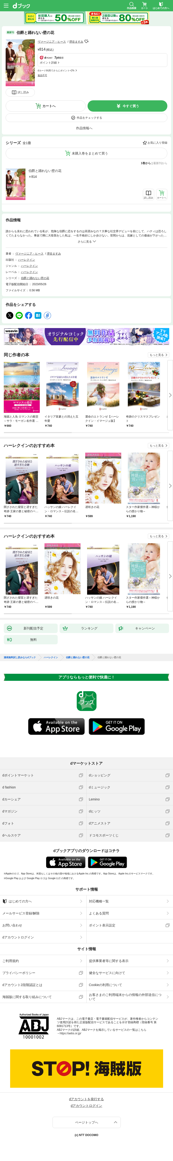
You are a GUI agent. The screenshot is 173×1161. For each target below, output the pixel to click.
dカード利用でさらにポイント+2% (56, 70)
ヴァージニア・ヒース (52, 41)
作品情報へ (84, 128)
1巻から (146, 163)
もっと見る (157, 355)
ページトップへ (86, 1122)
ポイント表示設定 (102, 925)
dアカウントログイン (18, 937)
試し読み (23, 92)
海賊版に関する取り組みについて (27, 997)
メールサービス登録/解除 (21, 913)
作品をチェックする (89, 117)
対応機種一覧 (99, 901)
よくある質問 (99, 913)
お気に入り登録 (157, 142)
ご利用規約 (10, 961)
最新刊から (160, 163)
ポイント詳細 (48, 62)
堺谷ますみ (76, 41)
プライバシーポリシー (18, 973)
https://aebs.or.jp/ (70, 1033)
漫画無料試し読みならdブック (20, 657)
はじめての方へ (17, 901)
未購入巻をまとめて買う (90, 153)
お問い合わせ (12, 925)
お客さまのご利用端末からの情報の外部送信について (125, 997)
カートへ (49, 106)
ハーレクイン (26, 259)
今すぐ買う (131, 106)
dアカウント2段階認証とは (22, 985)
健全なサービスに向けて (107, 973)
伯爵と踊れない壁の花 (44, 171)
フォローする (86, 41)
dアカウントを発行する (86, 1099)
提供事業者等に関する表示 (109, 961)
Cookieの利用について (105, 985)
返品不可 (42, 75)
